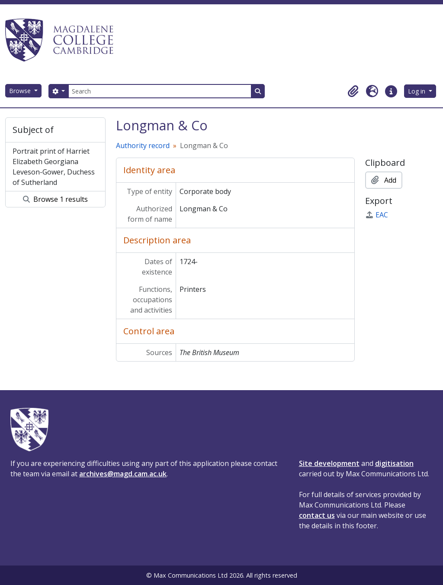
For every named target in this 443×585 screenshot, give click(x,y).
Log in (417, 91)
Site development (329, 463)
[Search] (159, 91)
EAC (376, 215)
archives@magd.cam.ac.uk (123, 473)
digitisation (394, 463)
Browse (20, 91)
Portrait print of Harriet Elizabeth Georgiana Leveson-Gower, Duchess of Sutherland (54, 166)
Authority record (143, 145)
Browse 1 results (55, 199)
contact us (317, 515)
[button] (353, 91)
